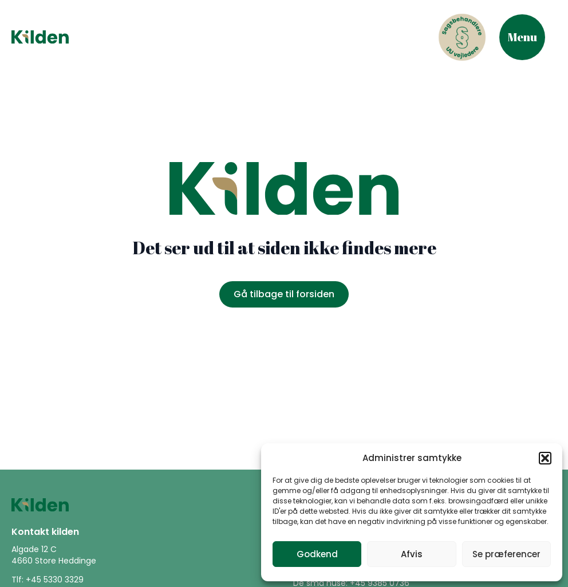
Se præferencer (506, 554)
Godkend (317, 554)
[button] (545, 458)
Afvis (412, 554)
